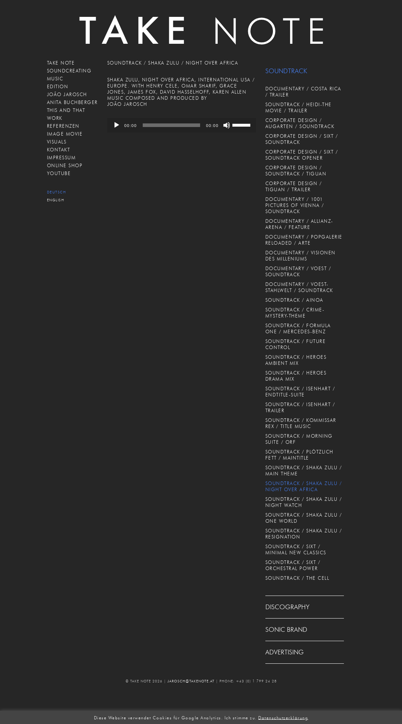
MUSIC (55, 78)
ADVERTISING (284, 652)
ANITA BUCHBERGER (72, 102)
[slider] (171, 125)
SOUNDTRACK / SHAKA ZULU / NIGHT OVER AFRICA (303, 486)
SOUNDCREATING (69, 71)
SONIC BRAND (286, 630)
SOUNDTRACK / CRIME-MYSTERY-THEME (295, 313)
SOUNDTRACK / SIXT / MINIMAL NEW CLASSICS (295, 549)
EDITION (57, 86)
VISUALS (57, 142)
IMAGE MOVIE (65, 134)
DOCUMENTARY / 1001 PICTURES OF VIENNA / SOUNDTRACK (294, 205)
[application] (181, 125)
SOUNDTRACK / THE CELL (297, 578)
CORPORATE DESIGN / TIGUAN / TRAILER (293, 186)
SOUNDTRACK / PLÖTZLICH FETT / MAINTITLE (299, 455)
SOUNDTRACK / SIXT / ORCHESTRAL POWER (293, 565)
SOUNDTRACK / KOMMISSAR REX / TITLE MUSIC (300, 423)
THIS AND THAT (66, 110)
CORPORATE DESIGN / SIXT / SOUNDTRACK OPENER (301, 155)
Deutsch (56, 192)
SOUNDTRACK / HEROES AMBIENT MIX (296, 360)
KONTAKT (58, 149)
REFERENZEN (63, 126)
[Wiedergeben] (116, 125)
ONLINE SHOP (65, 165)
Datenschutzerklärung (283, 717)
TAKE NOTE (61, 63)
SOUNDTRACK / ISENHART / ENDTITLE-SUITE (300, 392)
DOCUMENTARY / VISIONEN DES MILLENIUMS (300, 256)
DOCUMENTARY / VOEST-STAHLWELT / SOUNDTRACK (299, 287)
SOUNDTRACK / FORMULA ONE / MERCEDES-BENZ (298, 328)
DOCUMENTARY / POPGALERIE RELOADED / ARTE (303, 240)
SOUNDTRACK (286, 71)
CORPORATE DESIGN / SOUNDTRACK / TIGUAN (296, 171)
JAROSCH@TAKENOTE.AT (190, 681)
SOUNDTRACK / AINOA (294, 300)
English (56, 200)
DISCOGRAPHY (287, 607)
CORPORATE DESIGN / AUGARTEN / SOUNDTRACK (300, 123)
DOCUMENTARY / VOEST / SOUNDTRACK (298, 271)
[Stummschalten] (226, 125)
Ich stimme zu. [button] (240, 717)
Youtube (59, 173)
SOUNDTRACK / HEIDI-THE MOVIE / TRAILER (298, 107)
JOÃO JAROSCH (67, 94)
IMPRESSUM (61, 157)
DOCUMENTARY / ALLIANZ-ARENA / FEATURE (299, 224)
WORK (54, 118)
